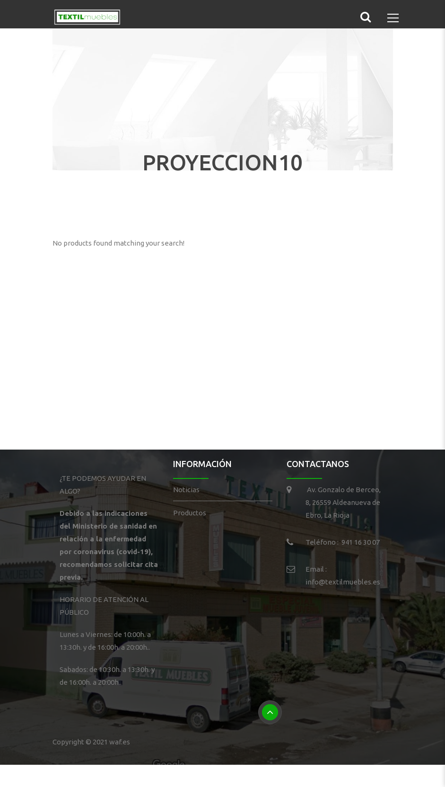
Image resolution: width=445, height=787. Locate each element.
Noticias (186, 490)
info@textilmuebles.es (342, 582)
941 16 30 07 (360, 542)
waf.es (119, 742)
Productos (189, 513)
